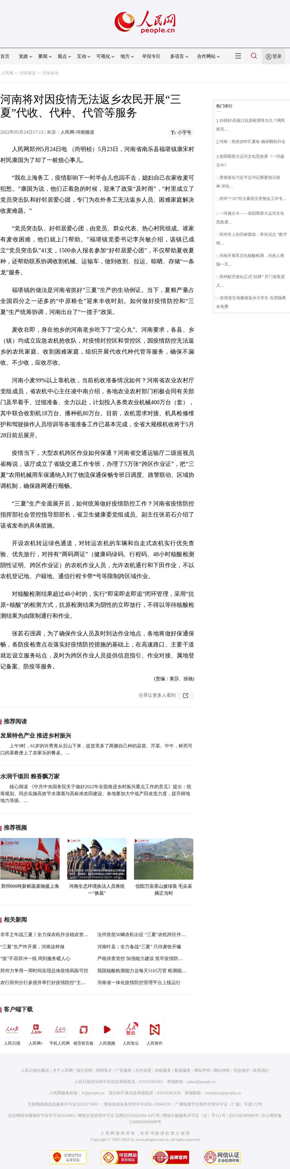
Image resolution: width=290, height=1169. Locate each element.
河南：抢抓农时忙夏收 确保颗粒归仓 (252, 141)
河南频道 (28, 73)
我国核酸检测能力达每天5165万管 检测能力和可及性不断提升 (160, 970)
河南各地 (50, 73)
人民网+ (36, 1032)
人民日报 (12, 1032)
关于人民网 (63, 1070)
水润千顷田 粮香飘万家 (30, 776)
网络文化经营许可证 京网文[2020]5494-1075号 (119, 1115)
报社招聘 (84, 1070)
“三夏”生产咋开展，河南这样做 (32, 946)
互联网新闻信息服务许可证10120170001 (63, 1104)
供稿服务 (163, 1070)
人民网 (7, 73)
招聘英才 (104, 1070)
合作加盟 (143, 1070)
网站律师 (222, 1070)
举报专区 (151, 56)
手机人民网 (59, 1032)
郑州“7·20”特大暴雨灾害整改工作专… (253, 198)
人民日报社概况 (35, 1070)
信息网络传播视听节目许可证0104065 (41, 1115)
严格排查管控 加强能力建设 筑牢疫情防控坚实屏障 (149, 958)
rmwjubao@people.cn (223, 1093)
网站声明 (202, 1070)
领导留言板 (83, 1032)
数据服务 (183, 1070)
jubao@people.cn (201, 1082)
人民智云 (131, 1032)
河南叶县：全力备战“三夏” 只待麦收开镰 (139, 946)
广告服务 (123, 1070)
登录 (277, 56)
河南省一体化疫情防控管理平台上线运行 (139, 982)
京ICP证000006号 (243, 1115)
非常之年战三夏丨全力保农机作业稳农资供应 (46, 934)
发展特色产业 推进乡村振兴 (35, 735)
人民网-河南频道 (77, 132)
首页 (5, 56)
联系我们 (261, 1070)
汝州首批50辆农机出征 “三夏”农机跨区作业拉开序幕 (150, 934)
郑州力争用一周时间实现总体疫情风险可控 (44, 970)
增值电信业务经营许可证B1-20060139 (137, 1104)
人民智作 (154, 1032)
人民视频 (107, 1032)
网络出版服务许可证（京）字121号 (194, 1115)
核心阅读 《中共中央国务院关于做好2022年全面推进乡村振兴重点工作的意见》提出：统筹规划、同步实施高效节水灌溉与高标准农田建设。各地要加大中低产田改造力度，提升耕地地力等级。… (95, 793)
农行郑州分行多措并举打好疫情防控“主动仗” (46, 982)
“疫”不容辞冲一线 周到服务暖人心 (35, 958)
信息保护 (241, 1070)
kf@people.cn (93, 1093)
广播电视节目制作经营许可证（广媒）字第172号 (218, 1104)
